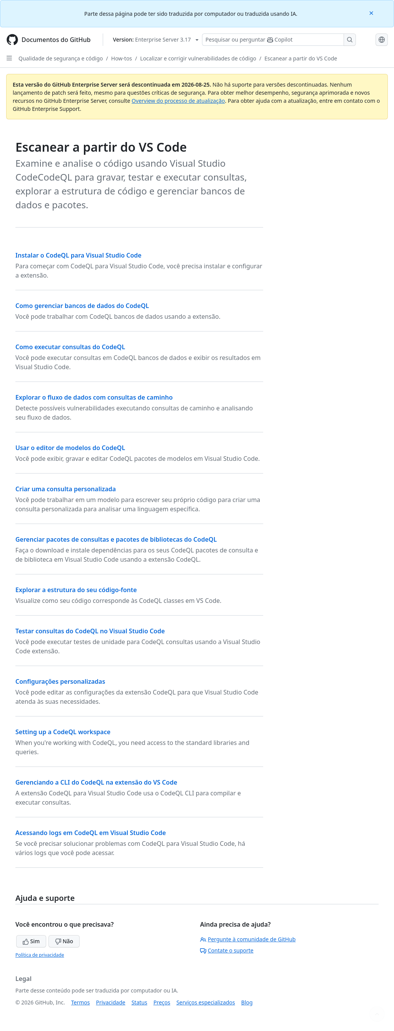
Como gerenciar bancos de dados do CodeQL (82, 305)
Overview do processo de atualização (178, 100)
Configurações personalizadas (60, 681)
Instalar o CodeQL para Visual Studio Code (78, 255)
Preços (162, 1002)
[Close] (372, 12)
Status (139, 1002)
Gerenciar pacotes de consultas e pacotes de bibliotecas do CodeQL (116, 539)
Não (64, 941)
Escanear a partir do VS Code (300, 58)
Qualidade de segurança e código (60, 58)
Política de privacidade (39, 955)
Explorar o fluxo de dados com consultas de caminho (94, 397)
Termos (80, 1002)
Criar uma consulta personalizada (65, 489)
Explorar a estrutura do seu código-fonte (76, 590)
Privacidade (110, 1002)
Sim (31, 941)
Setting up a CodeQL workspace (62, 732)
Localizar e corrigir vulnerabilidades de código (198, 58)
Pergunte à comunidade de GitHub (248, 939)
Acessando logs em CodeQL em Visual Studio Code (90, 832)
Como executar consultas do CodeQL (70, 347)
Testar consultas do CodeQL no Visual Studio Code (90, 631)
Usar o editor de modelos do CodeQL (70, 448)
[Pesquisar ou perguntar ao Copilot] (279, 39)
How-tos (121, 58)
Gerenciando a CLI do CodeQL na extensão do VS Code (96, 782)
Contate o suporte (227, 950)
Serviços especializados (205, 1002)
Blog (247, 1002)
